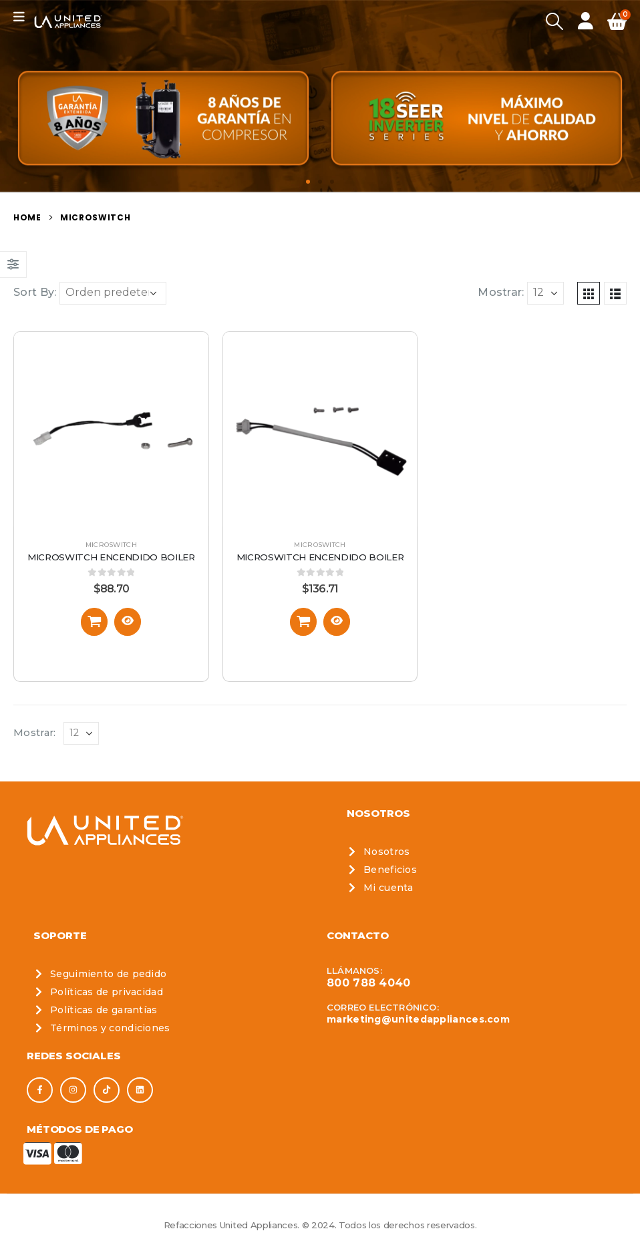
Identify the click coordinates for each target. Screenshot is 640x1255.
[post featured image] (111, 429)
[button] (308, 182)
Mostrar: (501, 292)
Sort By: (34, 292)
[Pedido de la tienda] (112, 293)
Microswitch (111, 544)
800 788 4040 (369, 982)
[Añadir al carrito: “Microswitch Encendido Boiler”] (94, 622)
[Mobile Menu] (23, 17)
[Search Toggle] (554, 22)
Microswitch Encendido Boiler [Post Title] (111, 557)
